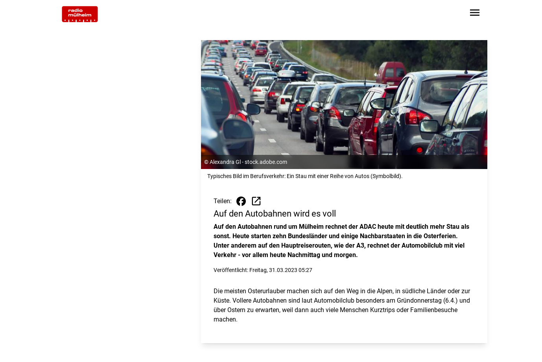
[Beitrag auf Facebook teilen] (241, 201)
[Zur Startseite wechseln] (80, 14)
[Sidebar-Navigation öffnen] (474, 14)
